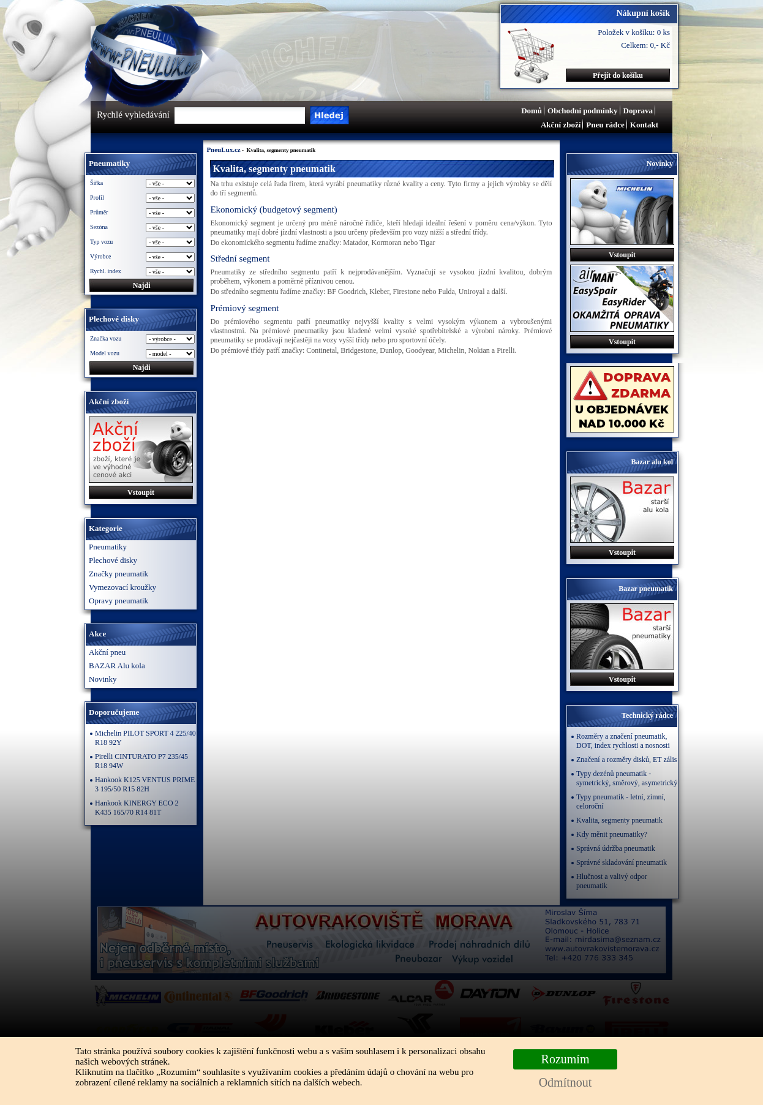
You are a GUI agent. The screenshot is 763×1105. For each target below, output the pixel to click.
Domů (531, 110)
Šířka (96, 182)
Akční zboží (561, 124)
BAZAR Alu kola (117, 665)
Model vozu (104, 353)
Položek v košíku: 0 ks (634, 32)
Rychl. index (105, 271)
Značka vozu (105, 338)
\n (170, 353)
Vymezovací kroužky (122, 587)
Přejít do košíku (618, 75)
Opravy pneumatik (118, 600)
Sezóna (99, 227)
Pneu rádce (605, 124)
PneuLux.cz (223, 149)
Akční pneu (107, 652)
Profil (97, 197)
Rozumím (565, 1059)
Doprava (638, 110)
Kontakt (644, 124)
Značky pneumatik (118, 573)
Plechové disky (113, 560)
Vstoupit (140, 492)
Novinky (103, 679)
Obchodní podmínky (582, 110)
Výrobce (100, 256)
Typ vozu (101, 241)
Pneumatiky (108, 546)
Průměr (99, 212)
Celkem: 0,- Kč (645, 45)
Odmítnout (565, 1082)
